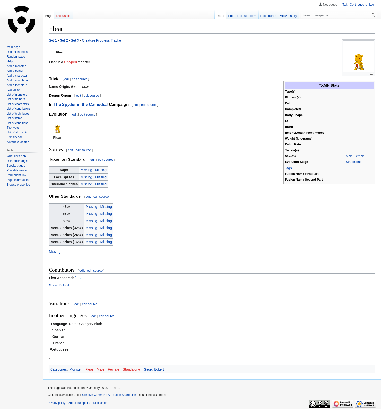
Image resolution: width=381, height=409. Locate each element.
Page (48, 16)
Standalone (354, 162)
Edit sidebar (14, 137)
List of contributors (18, 108)
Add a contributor (18, 80)
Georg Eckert (59, 285)
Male (349, 156)
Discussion (63, 16)
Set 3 (75, 40)
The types (13, 127)
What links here (17, 156)
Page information (18, 180)
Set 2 (64, 40)
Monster (75, 369)
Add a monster (16, 66)
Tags (288, 168)
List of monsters (17, 94)
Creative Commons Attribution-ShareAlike (109, 395)
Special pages (16, 165)
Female (359, 156)
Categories (58, 369)
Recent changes (17, 51)
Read (220, 16)
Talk (344, 4)
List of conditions (17, 123)
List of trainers (16, 99)
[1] (77, 278)
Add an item (14, 89)
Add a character (17, 75)
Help (10, 61)
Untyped (70, 62)
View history (288, 16)
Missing (86, 170)
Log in (373, 4)
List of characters (18, 104)
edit (66, 79)
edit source (79, 79)
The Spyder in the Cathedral (81, 104)
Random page (16, 56)
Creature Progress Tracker (102, 40)
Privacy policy (56, 403)
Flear (89, 369)
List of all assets (17, 132)
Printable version (17, 170)
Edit (230, 16)
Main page (13, 47)
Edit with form (247, 16)
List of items (14, 118)
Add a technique (17, 85)
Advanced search (18, 142)
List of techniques (18, 113)
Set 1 (53, 40)
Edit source (268, 16)
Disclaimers (100, 403)
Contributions (358, 4)
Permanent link (16, 175)
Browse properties (18, 184)
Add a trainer (15, 70)
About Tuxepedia (79, 403)
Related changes (17, 161)
